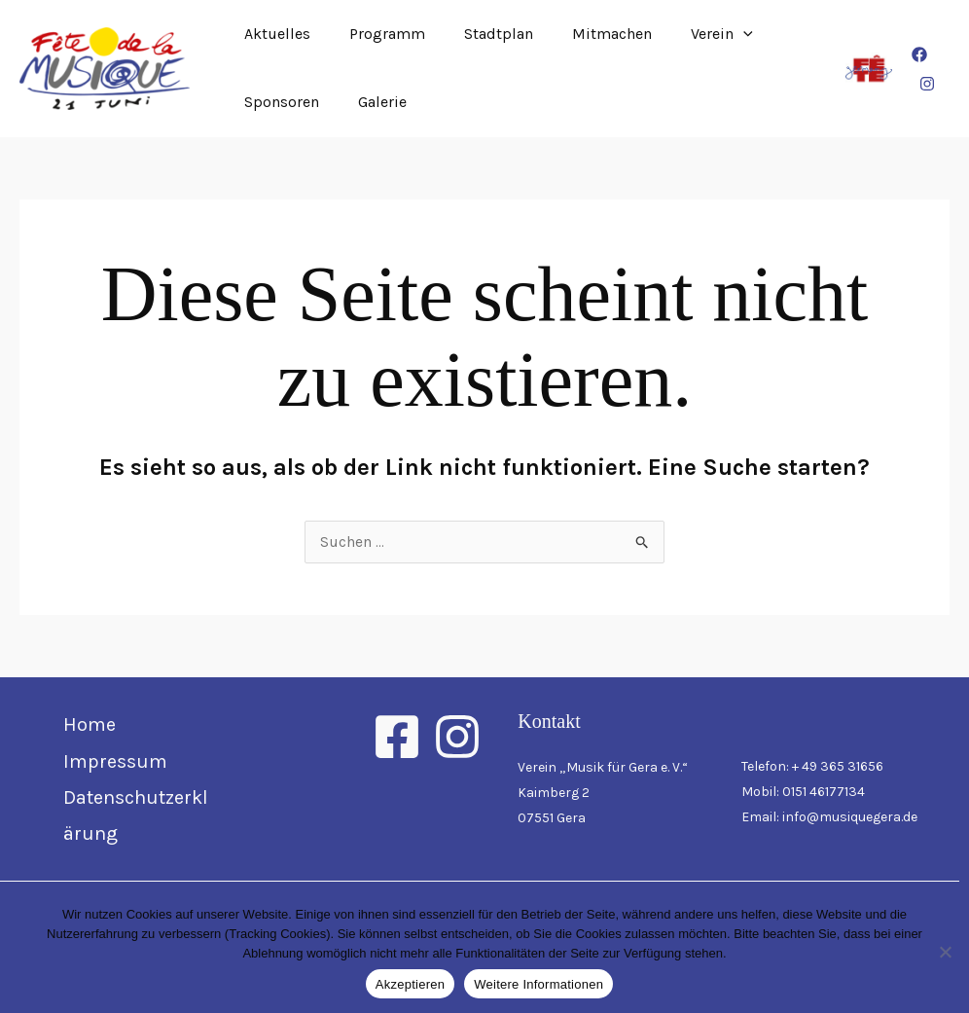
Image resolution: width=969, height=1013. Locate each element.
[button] (708, 34)
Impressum (115, 762)
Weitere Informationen (538, 984)
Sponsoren (277, 101)
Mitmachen (585, 33)
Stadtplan (479, 33)
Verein (687, 34)
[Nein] (944, 951)
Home (89, 725)
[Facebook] (917, 54)
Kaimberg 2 (554, 793)
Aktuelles (273, 33)
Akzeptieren (410, 984)
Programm (375, 33)
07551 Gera (552, 819)
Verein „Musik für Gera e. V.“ (603, 768)
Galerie (370, 101)
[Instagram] (925, 83)
